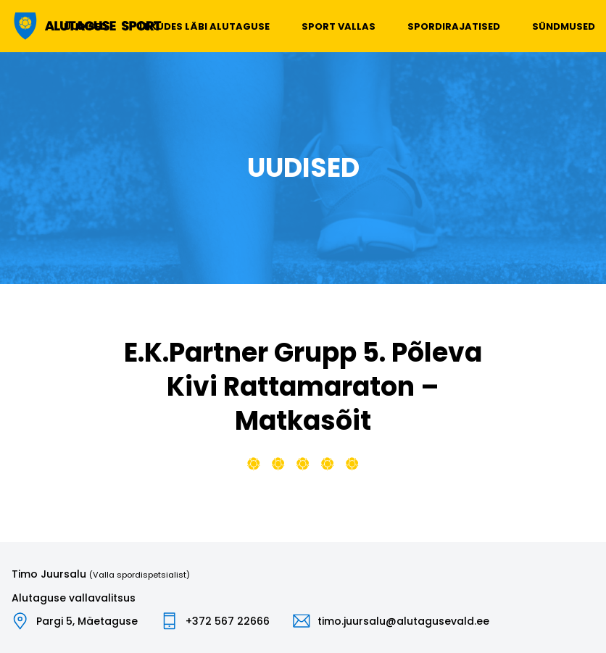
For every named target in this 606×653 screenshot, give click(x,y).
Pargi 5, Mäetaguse (87, 621)
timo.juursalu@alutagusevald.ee (403, 621)
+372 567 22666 (228, 621)
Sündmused (563, 26)
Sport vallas (338, 26)
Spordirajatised (453, 26)
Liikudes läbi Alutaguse (204, 26)
